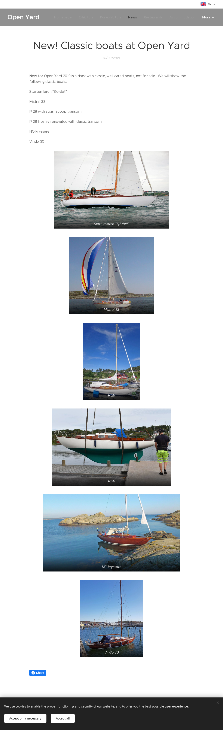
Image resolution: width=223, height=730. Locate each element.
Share (37, 673)
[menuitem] (94, 17)
